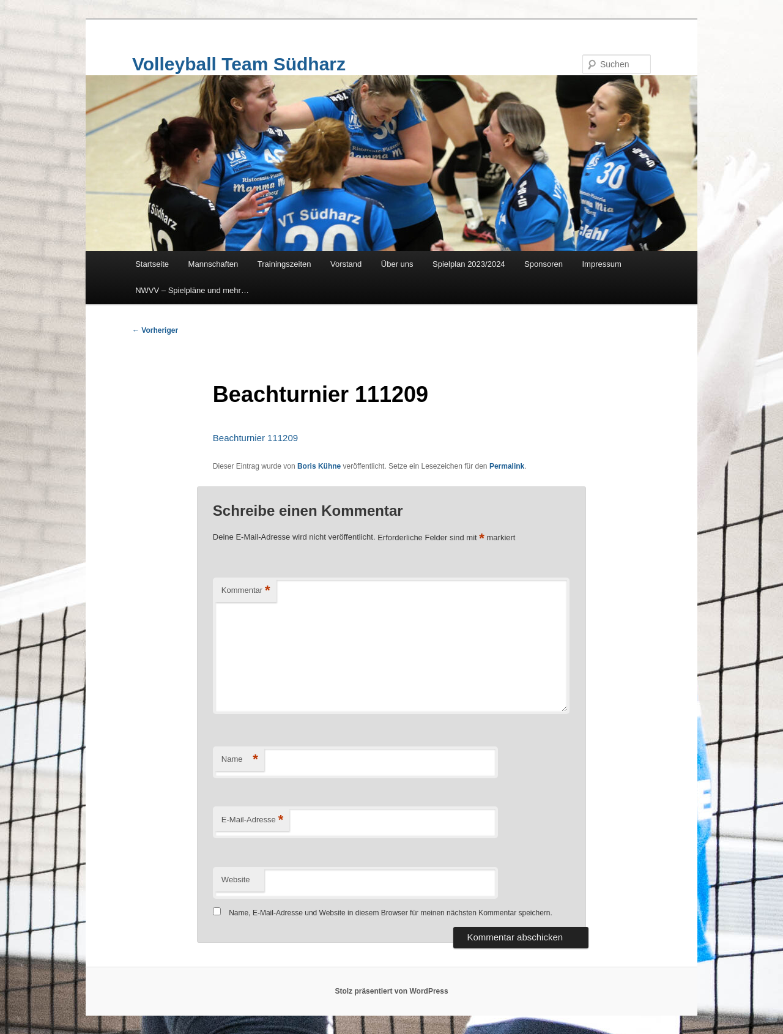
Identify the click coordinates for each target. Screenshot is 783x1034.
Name (239, 759)
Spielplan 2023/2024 (468, 264)
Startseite (152, 264)
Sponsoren (543, 264)
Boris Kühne (319, 466)
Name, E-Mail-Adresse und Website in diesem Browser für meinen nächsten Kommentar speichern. (390, 913)
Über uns (397, 264)
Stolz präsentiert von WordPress (391, 991)
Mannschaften (213, 264)
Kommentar (245, 591)
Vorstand (346, 264)
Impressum (602, 264)
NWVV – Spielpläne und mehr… (192, 290)
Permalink (506, 466)
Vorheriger (155, 330)
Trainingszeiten (284, 264)
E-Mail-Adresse (252, 820)
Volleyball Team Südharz (239, 64)
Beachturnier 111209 (255, 438)
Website (235, 879)
